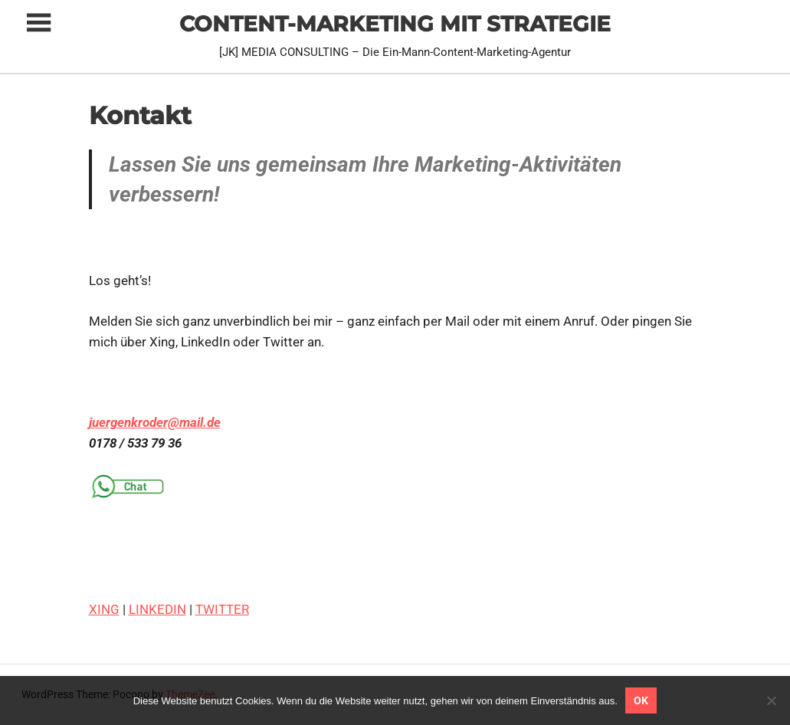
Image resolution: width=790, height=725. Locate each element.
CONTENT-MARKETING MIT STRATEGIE (395, 24)
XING (104, 609)
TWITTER (222, 609)
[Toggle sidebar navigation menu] (38, 23)
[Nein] (771, 700)
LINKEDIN (157, 609)
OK (641, 700)
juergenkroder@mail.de (155, 422)
